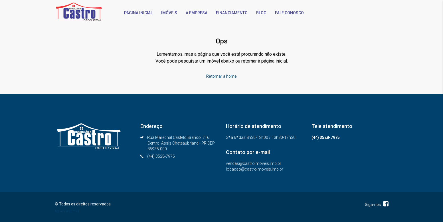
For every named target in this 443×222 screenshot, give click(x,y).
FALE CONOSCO (289, 13)
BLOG (261, 13)
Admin (60, 211)
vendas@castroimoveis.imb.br (253, 163)
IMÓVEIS (169, 13)
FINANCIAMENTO (232, 13)
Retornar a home (221, 76)
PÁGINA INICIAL (138, 13)
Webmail (72, 211)
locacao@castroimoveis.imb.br (254, 169)
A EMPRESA (196, 13)
